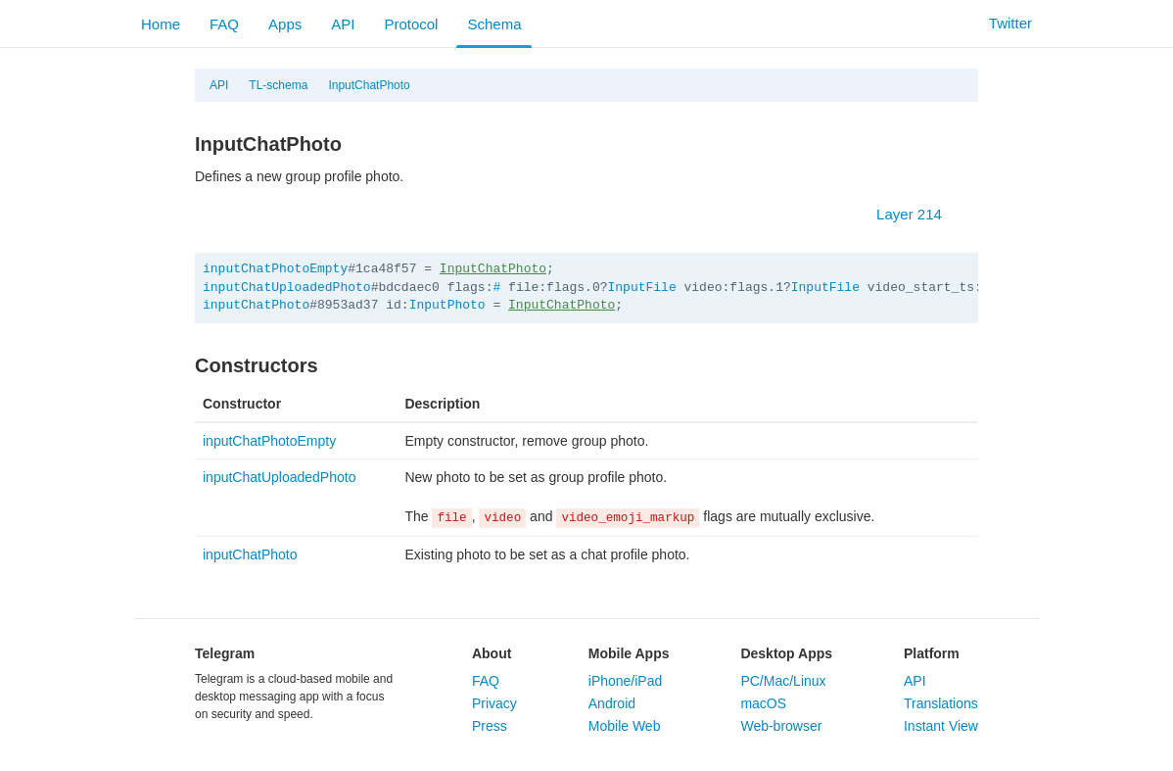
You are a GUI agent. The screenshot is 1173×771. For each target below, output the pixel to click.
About (491, 653)
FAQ (224, 24)
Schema (494, 24)
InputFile (642, 287)
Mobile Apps (629, 653)
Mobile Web (624, 726)
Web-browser (780, 726)
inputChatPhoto (256, 305)
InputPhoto (447, 305)
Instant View (941, 726)
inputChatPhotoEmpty (275, 269)
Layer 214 (919, 214)
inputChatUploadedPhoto (287, 287)
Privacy (494, 703)
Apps (285, 24)
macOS (763, 703)
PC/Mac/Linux (782, 681)
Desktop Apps (786, 653)
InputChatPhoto (368, 85)
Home (160, 24)
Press (489, 726)
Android (611, 703)
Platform (932, 653)
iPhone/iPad (625, 681)
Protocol (411, 24)
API (342, 24)
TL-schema (278, 85)
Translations (941, 703)
